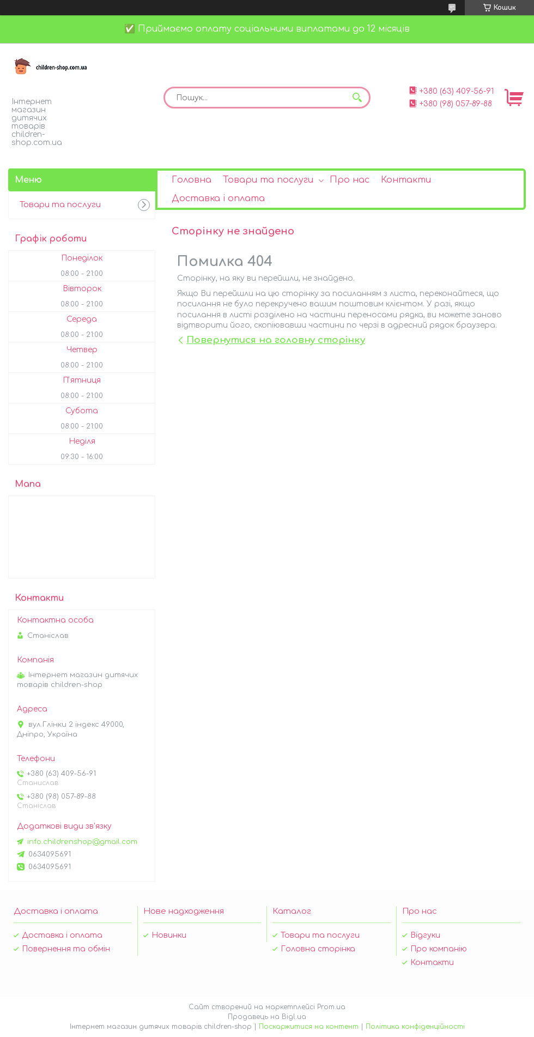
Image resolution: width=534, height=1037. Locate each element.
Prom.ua (331, 1007)
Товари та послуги (268, 180)
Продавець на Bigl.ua (267, 1017)
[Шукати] (357, 97)
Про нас (349, 180)
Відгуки (425, 935)
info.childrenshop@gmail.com (82, 842)
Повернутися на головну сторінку (275, 340)
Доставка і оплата (218, 198)
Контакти (406, 180)
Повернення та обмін (66, 949)
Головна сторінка (318, 949)
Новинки (168, 935)
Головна (191, 180)
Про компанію (438, 949)
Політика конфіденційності (415, 1026)
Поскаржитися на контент (309, 1026)
